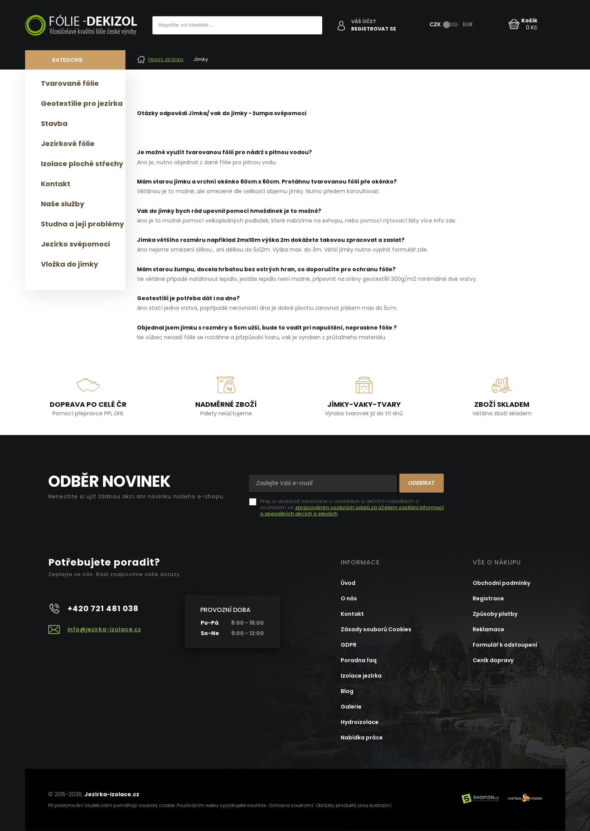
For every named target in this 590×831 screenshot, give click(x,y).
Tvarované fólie (70, 83)
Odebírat (421, 483)
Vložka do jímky (69, 264)
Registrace (488, 598)
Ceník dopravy (493, 660)
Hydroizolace (360, 722)
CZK (435, 24)
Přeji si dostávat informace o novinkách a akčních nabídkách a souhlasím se (352, 507)
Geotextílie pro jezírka (82, 103)
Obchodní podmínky (501, 583)
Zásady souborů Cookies (376, 629)
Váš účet (363, 21)
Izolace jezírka (361, 676)
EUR (468, 24)
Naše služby (62, 204)
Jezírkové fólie (68, 143)
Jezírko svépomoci (75, 244)
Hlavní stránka (160, 59)
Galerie (351, 706)
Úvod (348, 583)
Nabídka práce (362, 737)
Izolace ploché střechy (82, 163)
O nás (349, 598)
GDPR (349, 645)
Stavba (54, 123)
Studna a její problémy (82, 224)
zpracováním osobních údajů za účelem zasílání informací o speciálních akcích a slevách (352, 510)
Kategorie (67, 60)
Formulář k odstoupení (505, 645)
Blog (347, 691)
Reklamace (488, 629)
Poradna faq (359, 660)
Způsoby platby (495, 614)
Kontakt (55, 184)
